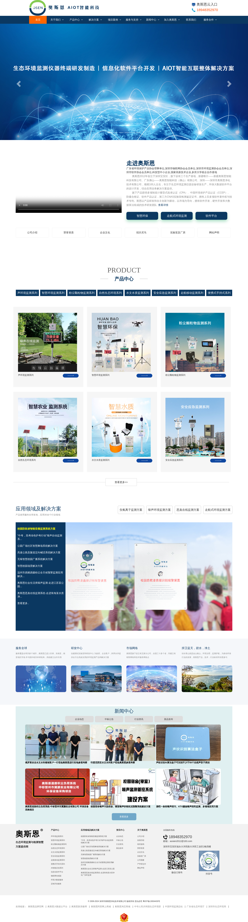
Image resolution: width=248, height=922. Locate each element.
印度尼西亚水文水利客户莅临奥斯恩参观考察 (113, 762)
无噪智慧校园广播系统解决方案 (93, 854)
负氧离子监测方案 (131, 509)
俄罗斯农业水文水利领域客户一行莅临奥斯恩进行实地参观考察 (56, 762)
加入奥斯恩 (172, 19)
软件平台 (211, 215)
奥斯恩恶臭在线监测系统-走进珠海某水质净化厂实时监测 (98, 874)
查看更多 (124, 817)
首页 (37, 19)
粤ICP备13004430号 (151, 901)
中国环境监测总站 (174, 906)
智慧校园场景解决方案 (89, 858)
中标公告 (109, 719)
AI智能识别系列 (57, 868)
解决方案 (95, 19)
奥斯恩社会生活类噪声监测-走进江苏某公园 (98, 869)
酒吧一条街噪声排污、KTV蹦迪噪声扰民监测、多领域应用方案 (187, 806)
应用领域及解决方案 (90, 830)
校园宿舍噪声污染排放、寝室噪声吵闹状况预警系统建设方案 (120, 806)
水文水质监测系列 (137, 292)
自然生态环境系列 (110, 292)
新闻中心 (152, 19)
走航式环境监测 (177, 215)
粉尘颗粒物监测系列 (82, 292)
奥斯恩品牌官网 (35, 906)
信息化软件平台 (57, 872)
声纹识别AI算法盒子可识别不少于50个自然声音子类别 (183, 762)
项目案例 (114, 19)
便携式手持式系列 (219, 292)
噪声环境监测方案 (159, 509)
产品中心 (76, 19)
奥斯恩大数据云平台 (57, 906)
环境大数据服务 (57, 880)
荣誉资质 (69, 232)
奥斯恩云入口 (204, 4)
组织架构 (140, 844)
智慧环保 (142, 215)
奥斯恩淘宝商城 (122, 906)
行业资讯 (138, 719)
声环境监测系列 (27, 292)
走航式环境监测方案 (218, 509)
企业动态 (79, 719)
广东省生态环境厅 (195, 906)
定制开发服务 (56, 884)
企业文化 (105, 232)
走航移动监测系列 (192, 292)
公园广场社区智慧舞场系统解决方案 (95, 846)
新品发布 (168, 719)
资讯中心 (120, 830)
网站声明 (214, 232)
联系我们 (191, 19)
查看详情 (163, 205)
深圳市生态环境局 (217, 906)
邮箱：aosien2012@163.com (177, 841)
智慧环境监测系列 (53, 292)
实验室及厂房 (177, 232)
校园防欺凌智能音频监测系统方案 (94, 836)
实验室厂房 (141, 856)
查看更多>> (121, 482)
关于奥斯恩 (142, 830)
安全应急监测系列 (164, 292)
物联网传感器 (56, 876)
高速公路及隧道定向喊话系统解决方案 (95, 850)
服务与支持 (133, 19)
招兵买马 (141, 232)
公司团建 (140, 860)
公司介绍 (32, 232)
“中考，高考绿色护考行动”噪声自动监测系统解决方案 (97, 841)
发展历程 (140, 840)
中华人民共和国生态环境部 (147, 906)
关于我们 (57, 19)
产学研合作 (141, 864)
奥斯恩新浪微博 (79, 906)
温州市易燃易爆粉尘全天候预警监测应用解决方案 (97, 863)
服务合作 (210, 19)
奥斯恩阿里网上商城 (101, 906)
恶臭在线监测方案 (188, 509)
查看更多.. (23, 603)
